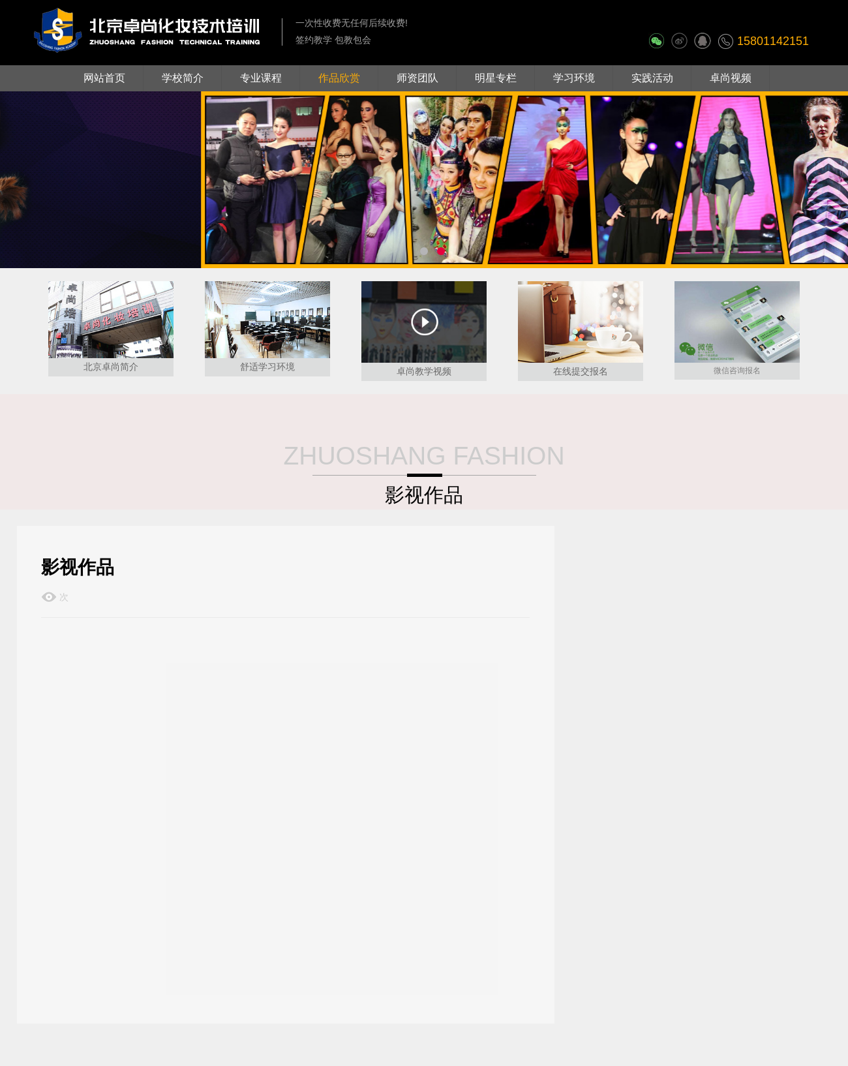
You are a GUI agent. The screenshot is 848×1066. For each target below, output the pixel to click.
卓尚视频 (730, 78)
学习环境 (574, 78)
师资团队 (417, 78)
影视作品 (424, 495)
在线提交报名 (580, 371)
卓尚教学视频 (424, 371)
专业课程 (261, 78)
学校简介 (183, 78)
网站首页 (104, 78)
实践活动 (652, 78)
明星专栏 (496, 78)
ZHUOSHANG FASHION (423, 456)
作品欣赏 (339, 78)
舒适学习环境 (267, 366)
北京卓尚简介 (110, 366)
